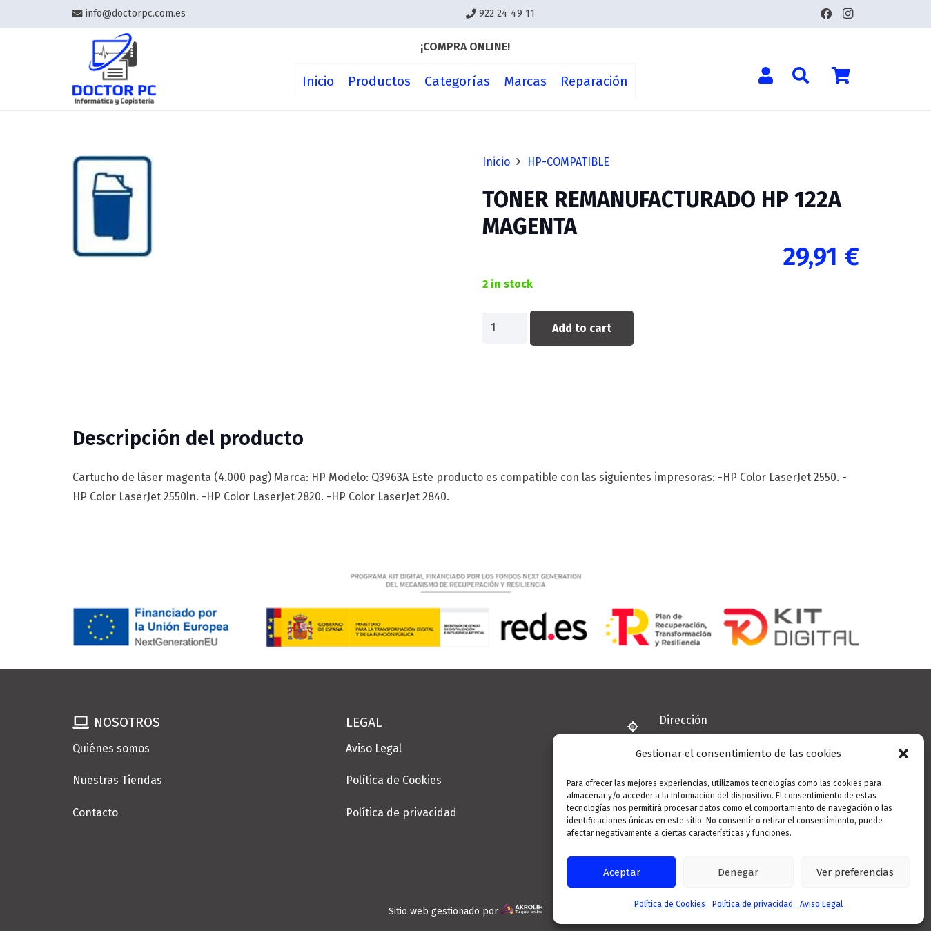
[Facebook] (826, 14)
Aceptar (621, 872)
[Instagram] (848, 14)
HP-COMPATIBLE (568, 161)
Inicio (496, 161)
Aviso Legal (821, 904)
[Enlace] (114, 69)
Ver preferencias (855, 872)
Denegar (738, 872)
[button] (903, 754)
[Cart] (841, 75)
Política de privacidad (752, 904)
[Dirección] (639, 727)
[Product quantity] (505, 328)
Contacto (95, 812)
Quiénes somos (111, 748)
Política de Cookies (669, 904)
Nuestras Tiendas (117, 780)
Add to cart (581, 328)
